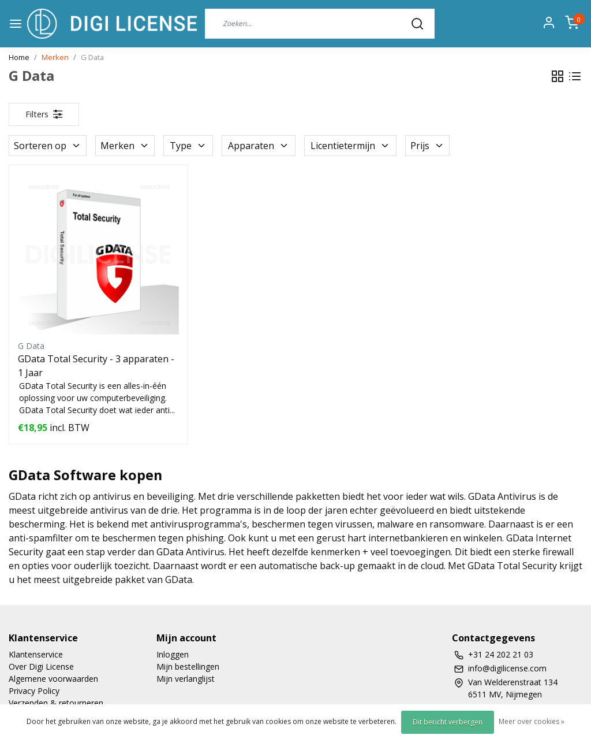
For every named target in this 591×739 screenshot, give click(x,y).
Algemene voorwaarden (53, 678)
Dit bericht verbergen (447, 722)
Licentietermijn (350, 145)
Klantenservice (36, 654)
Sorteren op (47, 145)
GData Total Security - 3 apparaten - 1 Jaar (96, 365)
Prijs (427, 145)
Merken (55, 57)
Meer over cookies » (531, 721)
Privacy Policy (34, 690)
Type (188, 145)
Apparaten (258, 145)
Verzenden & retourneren (56, 702)
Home (19, 57)
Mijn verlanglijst (185, 678)
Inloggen (172, 654)
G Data (92, 57)
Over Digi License (41, 666)
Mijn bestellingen (187, 666)
